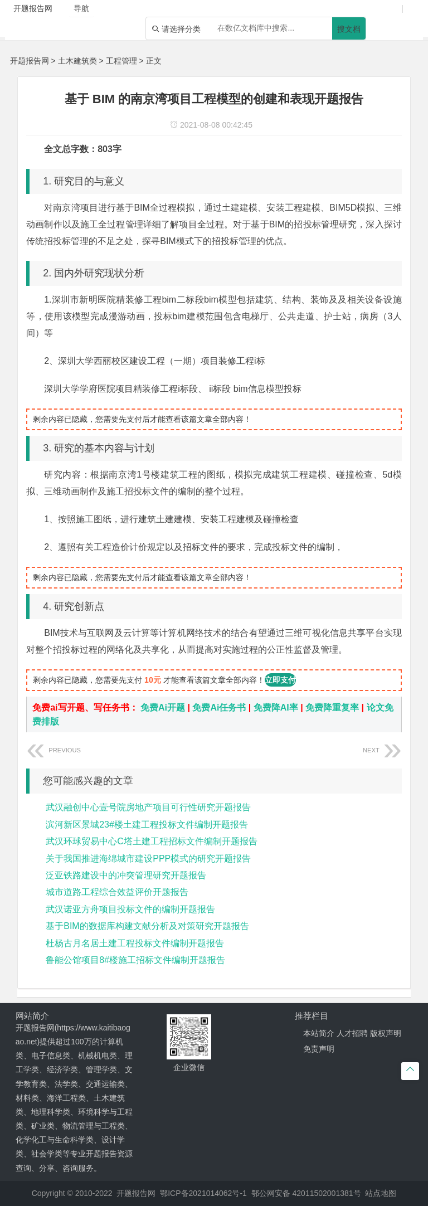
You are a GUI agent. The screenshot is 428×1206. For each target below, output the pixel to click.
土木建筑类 (77, 60)
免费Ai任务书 (219, 707)
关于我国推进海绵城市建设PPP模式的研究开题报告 (148, 858)
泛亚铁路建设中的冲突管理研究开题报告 (126, 875)
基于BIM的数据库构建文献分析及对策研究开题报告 (147, 926)
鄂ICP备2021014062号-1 (203, 1193)
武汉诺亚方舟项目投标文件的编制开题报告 (130, 909)
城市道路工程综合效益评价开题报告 (117, 892)
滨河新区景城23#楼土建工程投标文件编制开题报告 (147, 824)
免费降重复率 (332, 707)
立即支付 (280, 679)
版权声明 (385, 1033)
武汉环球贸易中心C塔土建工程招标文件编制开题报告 (151, 841)
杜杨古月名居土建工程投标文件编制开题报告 (135, 943)
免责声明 (318, 1048)
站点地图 (380, 1193)
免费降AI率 (276, 707)
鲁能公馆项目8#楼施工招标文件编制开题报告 (135, 960)
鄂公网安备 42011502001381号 (306, 1193)
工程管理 (121, 60)
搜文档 (349, 29)
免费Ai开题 (162, 707)
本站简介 (318, 1033)
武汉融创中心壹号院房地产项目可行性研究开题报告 (148, 807)
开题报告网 (29, 60)
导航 (81, 8)
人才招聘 (352, 1033)
